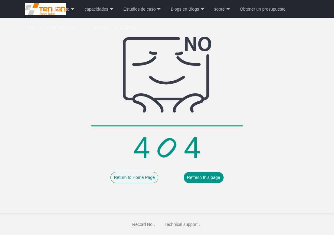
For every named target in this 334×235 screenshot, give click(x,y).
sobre (222, 9)
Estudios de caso (142, 9)
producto (63, 9)
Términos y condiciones (114, 27)
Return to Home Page (134, 177)
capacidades (98, 9)
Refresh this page (203, 177)
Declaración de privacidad (52, 27)
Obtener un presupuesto (263, 9)
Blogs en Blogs (187, 9)
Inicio (33, 9)
